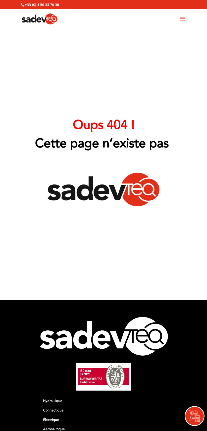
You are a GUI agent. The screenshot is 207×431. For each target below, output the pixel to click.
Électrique (51, 420)
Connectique (53, 410)
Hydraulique (52, 401)
